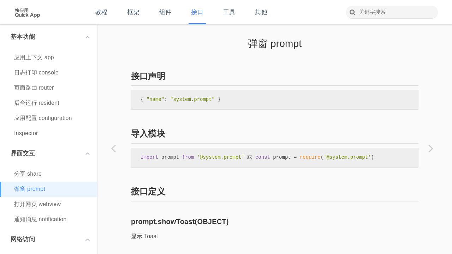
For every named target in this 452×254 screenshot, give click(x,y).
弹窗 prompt (29, 189)
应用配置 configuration (43, 118)
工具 (229, 12)
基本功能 (50, 37)
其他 (261, 12)
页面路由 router (34, 88)
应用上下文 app (34, 57)
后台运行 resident (36, 103)
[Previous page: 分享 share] (113, 148)
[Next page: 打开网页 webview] (431, 148)
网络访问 (50, 239)
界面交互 (50, 153)
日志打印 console (36, 72)
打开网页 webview (37, 204)
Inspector (26, 133)
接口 (197, 12)
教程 (101, 12)
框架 (133, 12)
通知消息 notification (40, 219)
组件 (165, 12)
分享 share (28, 174)
